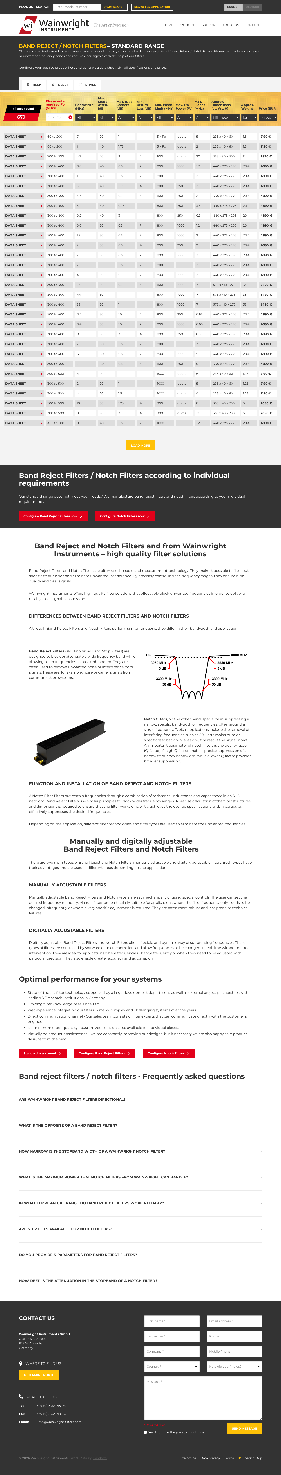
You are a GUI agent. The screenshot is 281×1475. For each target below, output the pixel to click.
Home (168, 25)
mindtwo (100, 1459)
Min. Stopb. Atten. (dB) (103, 103)
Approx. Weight (247, 106)
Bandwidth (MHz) (84, 106)
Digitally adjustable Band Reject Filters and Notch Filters (79, 943)
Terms (229, 1459)
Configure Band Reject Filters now (54, 516)
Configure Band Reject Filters (108, 1054)
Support (209, 25)
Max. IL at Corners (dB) (124, 105)
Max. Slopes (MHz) (200, 105)
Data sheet (23, 136)
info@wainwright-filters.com (60, 1423)
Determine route (39, 1376)
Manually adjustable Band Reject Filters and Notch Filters (79, 897)
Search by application (152, 7)
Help (34, 84)
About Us (230, 25)
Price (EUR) (268, 108)
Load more (141, 445)
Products (187, 25)
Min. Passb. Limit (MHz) (164, 106)
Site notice (188, 1459)
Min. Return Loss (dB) (144, 105)
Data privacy (210, 1459)
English (233, 7)
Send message (244, 1429)
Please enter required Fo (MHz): (56, 105)
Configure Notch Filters (174, 1054)
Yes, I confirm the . (176, 1433)
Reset (62, 84)
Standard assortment (44, 1054)
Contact (251, 25)
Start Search (114, 7)
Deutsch (252, 7)
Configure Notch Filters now (128, 516)
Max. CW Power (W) (184, 106)
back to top (250, 1459)
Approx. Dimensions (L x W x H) (221, 105)
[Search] (77, 7)
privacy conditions (190, 1433)
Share (90, 84)
